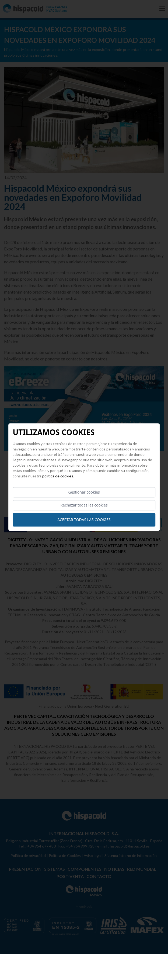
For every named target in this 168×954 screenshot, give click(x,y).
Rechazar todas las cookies (83, 505)
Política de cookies (57, 476)
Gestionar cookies (84, 492)
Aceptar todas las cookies (83, 519)
